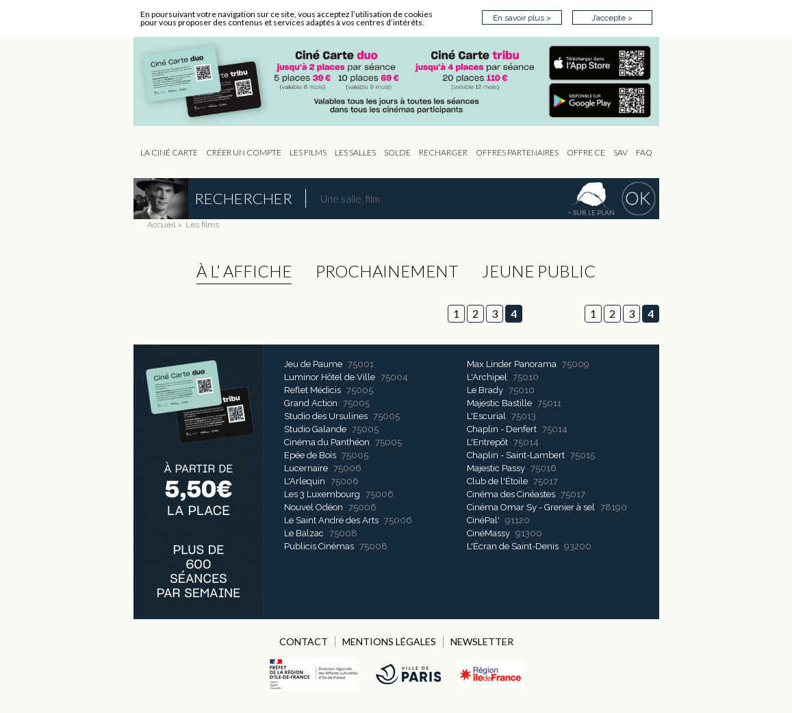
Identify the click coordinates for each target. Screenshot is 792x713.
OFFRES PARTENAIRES (517, 152)
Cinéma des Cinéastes (511, 494)
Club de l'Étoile (497, 481)
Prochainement (387, 271)
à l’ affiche (244, 271)
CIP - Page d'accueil (403, 81)
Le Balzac (304, 533)
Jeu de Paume (313, 364)
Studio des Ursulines (326, 416)
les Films (308, 152)
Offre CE (586, 152)
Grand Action (310, 403)
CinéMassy (488, 533)
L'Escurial (486, 416)
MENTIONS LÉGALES (389, 641)
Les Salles (355, 152)
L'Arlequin (304, 481)
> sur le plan (591, 212)
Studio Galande (315, 429)
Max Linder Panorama (512, 364)
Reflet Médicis (312, 390)
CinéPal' (483, 520)
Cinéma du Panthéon (327, 442)
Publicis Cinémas (319, 546)
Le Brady (485, 390)
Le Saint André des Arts (331, 520)
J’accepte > (612, 18)
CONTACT (303, 641)
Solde (397, 152)
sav (620, 152)
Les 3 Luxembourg (322, 494)
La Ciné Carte (169, 152)
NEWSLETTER (481, 641)
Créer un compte (243, 152)
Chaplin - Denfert (502, 429)
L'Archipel (487, 377)
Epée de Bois (310, 455)
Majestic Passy (496, 468)
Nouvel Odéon (313, 507)
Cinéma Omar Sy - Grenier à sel (531, 507)
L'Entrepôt (487, 442)
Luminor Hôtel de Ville (329, 377)
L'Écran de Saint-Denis (513, 546)
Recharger (443, 152)
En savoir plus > (522, 18)
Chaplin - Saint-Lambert (516, 455)
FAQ (644, 152)
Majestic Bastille (499, 403)
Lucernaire (306, 468)
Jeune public (539, 271)
